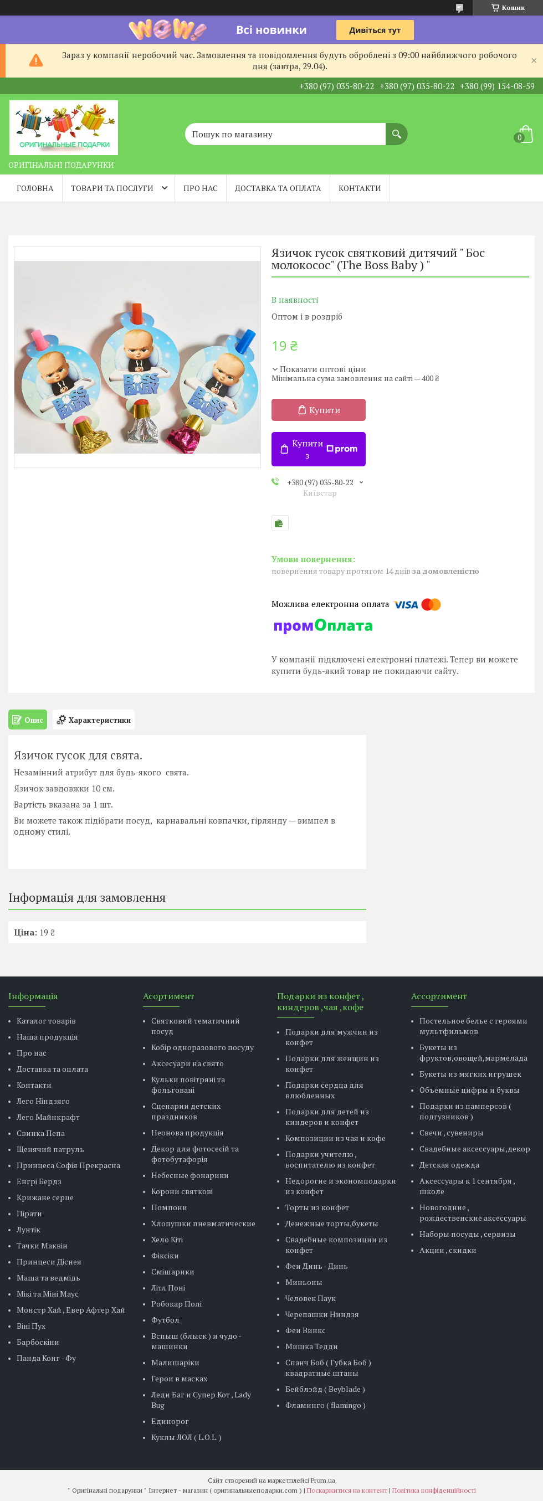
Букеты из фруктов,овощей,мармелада (473, 1052)
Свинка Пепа (41, 1133)
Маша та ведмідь (48, 1277)
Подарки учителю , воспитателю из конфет (330, 1159)
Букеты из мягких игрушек (470, 1073)
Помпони (169, 1207)
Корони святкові (182, 1191)
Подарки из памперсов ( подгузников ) (465, 1111)
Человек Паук (310, 1298)
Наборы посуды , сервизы (467, 1233)
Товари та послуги (112, 188)
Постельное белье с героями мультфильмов (473, 1025)
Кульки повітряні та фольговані (188, 1084)
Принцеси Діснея (49, 1261)
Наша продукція (47, 1036)
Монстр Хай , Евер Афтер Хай (71, 1309)
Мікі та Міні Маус (48, 1293)
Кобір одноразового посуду (202, 1047)
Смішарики (172, 1271)
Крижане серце (45, 1197)
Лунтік (28, 1229)
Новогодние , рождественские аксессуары (472, 1212)
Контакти (360, 188)
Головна (35, 188)
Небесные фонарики (190, 1175)
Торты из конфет (317, 1207)
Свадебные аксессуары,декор (474, 1148)
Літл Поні (168, 1287)
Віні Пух (31, 1325)
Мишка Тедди (311, 1346)
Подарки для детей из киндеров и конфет (327, 1116)
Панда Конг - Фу (46, 1358)
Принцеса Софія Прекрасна (68, 1165)
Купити (324, 410)
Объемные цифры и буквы (469, 1089)
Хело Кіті (167, 1239)
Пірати (29, 1213)
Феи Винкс (305, 1330)
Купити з (324, 449)
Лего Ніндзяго (43, 1101)
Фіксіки (165, 1255)
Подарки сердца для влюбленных (324, 1090)
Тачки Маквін (42, 1245)
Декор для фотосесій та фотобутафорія (195, 1153)
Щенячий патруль (50, 1149)
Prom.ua (323, 1480)
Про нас (200, 188)
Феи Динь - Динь (316, 1266)
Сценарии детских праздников (186, 1111)
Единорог (170, 1421)
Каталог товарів (46, 1020)
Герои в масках (179, 1378)
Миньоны (303, 1282)
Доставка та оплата (278, 188)
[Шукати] (397, 128)
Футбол (165, 1319)
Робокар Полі (176, 1303)
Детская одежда (449, 1164)
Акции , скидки (448, 1250)
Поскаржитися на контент (347, 1490)
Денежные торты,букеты (331, 1223)
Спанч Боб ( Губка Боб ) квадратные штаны (328, 1367)
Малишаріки (175, 1362)
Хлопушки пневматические (203, 1223)
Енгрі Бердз (39, 1181)
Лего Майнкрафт (48, 1117)
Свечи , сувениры (451, 1132)
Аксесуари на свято (187, 1063)
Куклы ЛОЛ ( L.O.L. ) (186, 1437)
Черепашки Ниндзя (322, 1314)
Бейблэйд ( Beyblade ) (325, 1389)
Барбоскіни (38, 1341)
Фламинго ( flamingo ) (325, 1405)
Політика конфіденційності (434, 1490)
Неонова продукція (187, 1132)
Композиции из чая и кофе (335, 1138)
